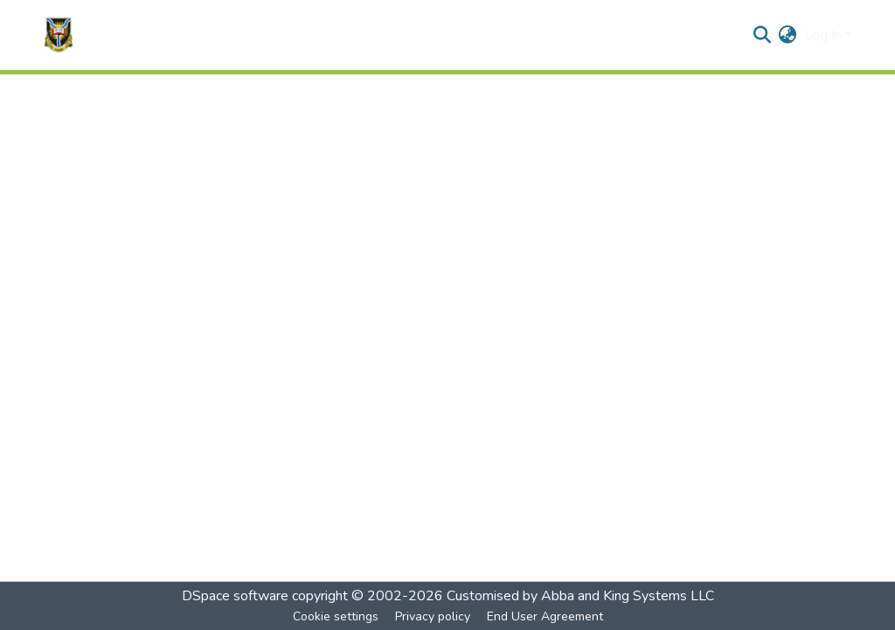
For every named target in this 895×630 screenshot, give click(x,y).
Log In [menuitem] (823, 35)
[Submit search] (763, 35)
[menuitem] (788, 35)
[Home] (58, 35)
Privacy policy (432, 616)
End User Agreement (545, 616)
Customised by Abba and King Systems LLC (580, 596)
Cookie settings (335, 616)
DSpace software (235, 596)
